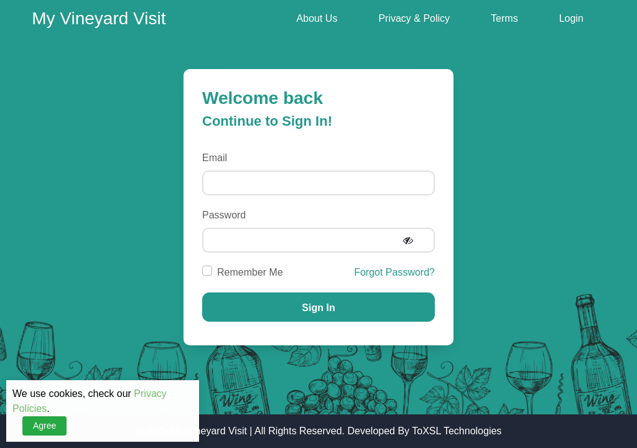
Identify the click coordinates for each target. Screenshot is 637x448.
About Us (317, 18)
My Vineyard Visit (208, 431)
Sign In (318, 307)
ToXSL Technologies (456, 431)
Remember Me (250, 272)
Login (571, 18)
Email (214, 157)
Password (224, 215)
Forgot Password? (394, 272)
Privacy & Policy (414, 18)
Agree (44, 426)
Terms (504, 18)
